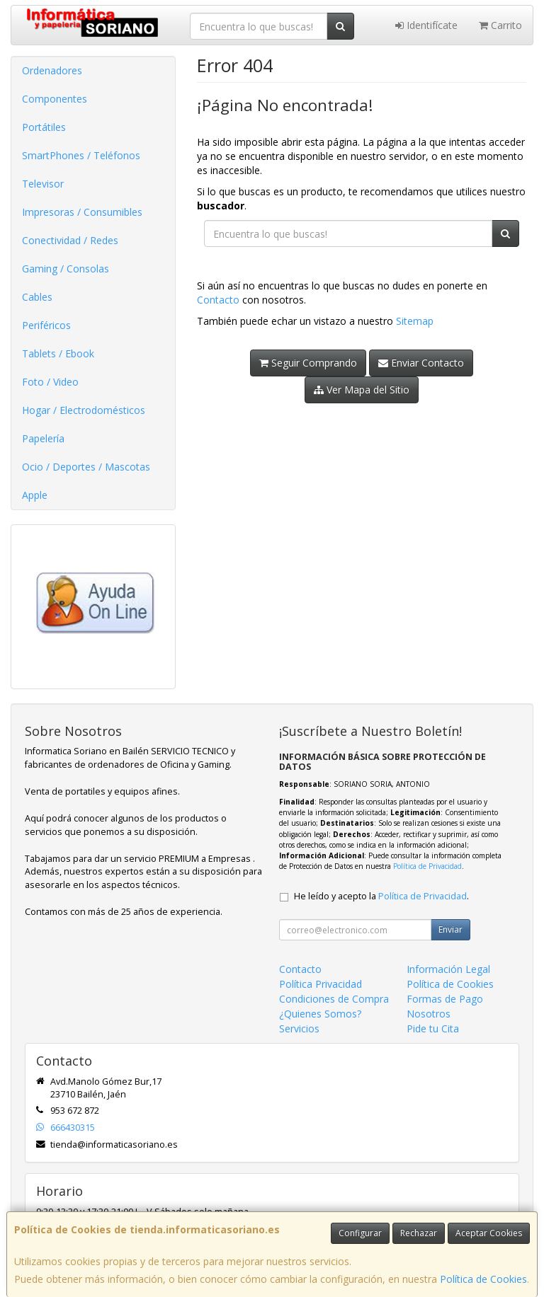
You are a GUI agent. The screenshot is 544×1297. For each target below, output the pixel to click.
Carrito (500, 25)
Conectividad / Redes (70, 240)
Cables (37, 297)
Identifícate (426, 25)
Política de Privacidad (427, 866)
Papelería (43, 438)
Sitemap (415, 321)
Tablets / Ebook (58, 353)
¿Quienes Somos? (320, 1013)
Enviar (450, 929)
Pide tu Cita (433, 1028)
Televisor (43, 183)
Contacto (218, 299)
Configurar (360, 1233)
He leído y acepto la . (381, 896)
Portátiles (44, 127)
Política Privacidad (320, 984)
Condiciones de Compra (334, 998)
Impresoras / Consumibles (82, 212)
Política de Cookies (483, 1279)
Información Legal (448, 969)
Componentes (54, 98)
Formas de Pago (445, 998)
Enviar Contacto (421, 362)
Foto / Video (50, 381)
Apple (34, 495)
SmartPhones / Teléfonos (81, 155)
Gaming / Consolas (65, 268)
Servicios (299, 1028)
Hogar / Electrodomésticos (83, 410)
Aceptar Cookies (488, 1233)
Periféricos (46, 325)
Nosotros (428, 1013)
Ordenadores (52, 70)
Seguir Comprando (308, 362)
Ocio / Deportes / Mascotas (86, 466)
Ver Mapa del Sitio (361, 389)
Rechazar (418, 1233)
